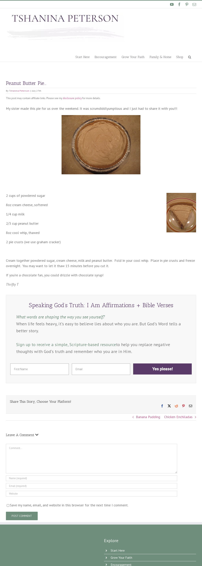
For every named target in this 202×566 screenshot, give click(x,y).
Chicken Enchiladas (178, 417)
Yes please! (162, 369)
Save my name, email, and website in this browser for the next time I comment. (69, 505)
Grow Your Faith (121, 557)
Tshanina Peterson (19, 90)
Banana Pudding (148, 417)
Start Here (118, 550)
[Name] (91, 478)
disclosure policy (72, 98)
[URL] (91, 494)
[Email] (91, 486)
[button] (189, 57)
